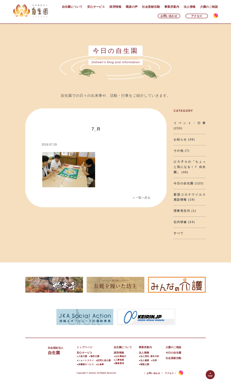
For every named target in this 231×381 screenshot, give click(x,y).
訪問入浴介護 (104, 360)
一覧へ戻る (143, 197)
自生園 (62, 350)
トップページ (84, 347)
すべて (179, 233)
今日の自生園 (183, 183)
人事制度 (119, 360)
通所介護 (94, 356)
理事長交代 (182, 210)
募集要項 (119, 363)
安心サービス (96, 6)
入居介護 (82, 356)
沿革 (154, 360)
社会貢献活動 (151, 6)
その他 (179, 150)
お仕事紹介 (120, 356)
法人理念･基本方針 (149, 356)
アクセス (196, 16)
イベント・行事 (190, 123)
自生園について (72, 6)
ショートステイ (86, 360)
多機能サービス (86, 364)
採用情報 (115, 6)
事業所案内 (171, 6)
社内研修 (180, 222)
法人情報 (190, 6)
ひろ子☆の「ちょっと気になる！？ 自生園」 (190, 167)
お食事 (100, 364)
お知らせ (180, 139)
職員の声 (132, 6)
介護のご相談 (209, 6)
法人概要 (144, 360)
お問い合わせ (168, 16)
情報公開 (144, 364)
